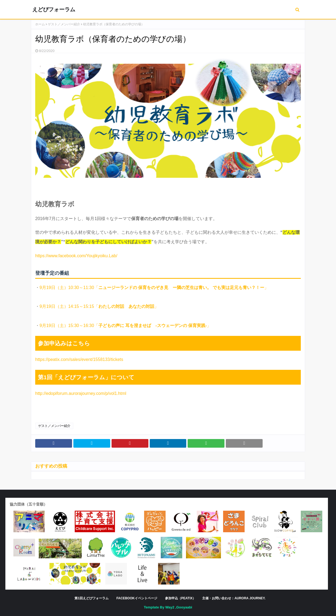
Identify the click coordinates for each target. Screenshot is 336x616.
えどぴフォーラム (53, 9)
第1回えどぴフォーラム (91, 598)
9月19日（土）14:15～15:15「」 (99, 306)
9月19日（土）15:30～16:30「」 (125, 325)
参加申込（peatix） (180, 598)
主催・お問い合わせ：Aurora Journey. (234, 598)
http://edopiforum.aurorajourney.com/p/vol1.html (80, 393)
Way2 (169, 607)
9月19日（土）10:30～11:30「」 (154, 287)
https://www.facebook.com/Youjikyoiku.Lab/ (76, 255)
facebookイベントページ (136, 598)
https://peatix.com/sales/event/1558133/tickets (79, 359)
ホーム (40, 24)
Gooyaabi (184, 607)
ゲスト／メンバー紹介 (64, 24)
